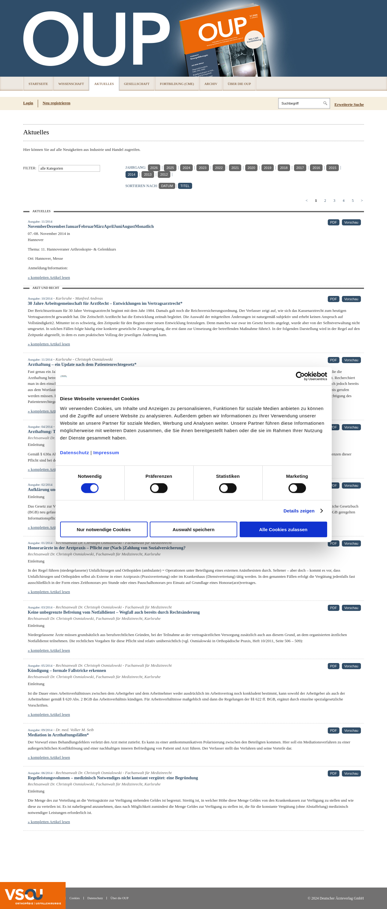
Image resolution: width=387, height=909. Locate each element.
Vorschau (351, 222)
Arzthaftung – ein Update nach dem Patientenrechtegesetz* (82, 364)
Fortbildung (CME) (177, 84)
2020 (251, 168)
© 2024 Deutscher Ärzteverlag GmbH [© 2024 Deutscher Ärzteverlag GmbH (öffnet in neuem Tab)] (336, 898)
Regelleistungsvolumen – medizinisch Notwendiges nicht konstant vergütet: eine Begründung (113, 778)
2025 (170, 168)
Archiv (210, 84)
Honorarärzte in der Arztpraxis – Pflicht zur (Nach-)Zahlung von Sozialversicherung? (107, 548)
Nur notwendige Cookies (104, 529)
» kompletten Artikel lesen (49, 277)
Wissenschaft (71, 84)
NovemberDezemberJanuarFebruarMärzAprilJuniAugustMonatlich (91, 226)
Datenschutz (74, 452)
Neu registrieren (56, 103)
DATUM (167, 186)
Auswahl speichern (193, 529)
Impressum (106, 452)
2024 (186, 168)
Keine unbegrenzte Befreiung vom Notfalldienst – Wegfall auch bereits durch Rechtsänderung (114, 612)
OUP (30, 38)
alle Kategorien (52, 168)
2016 (316, 168)
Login (28, 103)
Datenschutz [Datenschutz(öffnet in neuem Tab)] (95, 898)
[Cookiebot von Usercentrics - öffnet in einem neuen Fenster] (300, 376)
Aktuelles (104, 84)
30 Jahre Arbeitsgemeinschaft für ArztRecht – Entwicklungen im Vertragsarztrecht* (105, 303)
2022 (219, 168)
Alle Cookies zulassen (283, 529)
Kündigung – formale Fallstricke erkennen (67, 670)
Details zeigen (299, 510)
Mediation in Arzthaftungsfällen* (58, 735)
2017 (300, 168)
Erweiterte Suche (349, 104)
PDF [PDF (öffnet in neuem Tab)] (333, 222)
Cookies (74, 898)
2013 (147, 174)
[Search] (304, 103)
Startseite (38, 84)
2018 (284, 168)
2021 (235, 168)
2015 (332, 168)
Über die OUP (239, 84)
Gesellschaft (136, 84)
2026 (154, 168)
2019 (267, 168)
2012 (164, 174)
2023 (202, 168)
